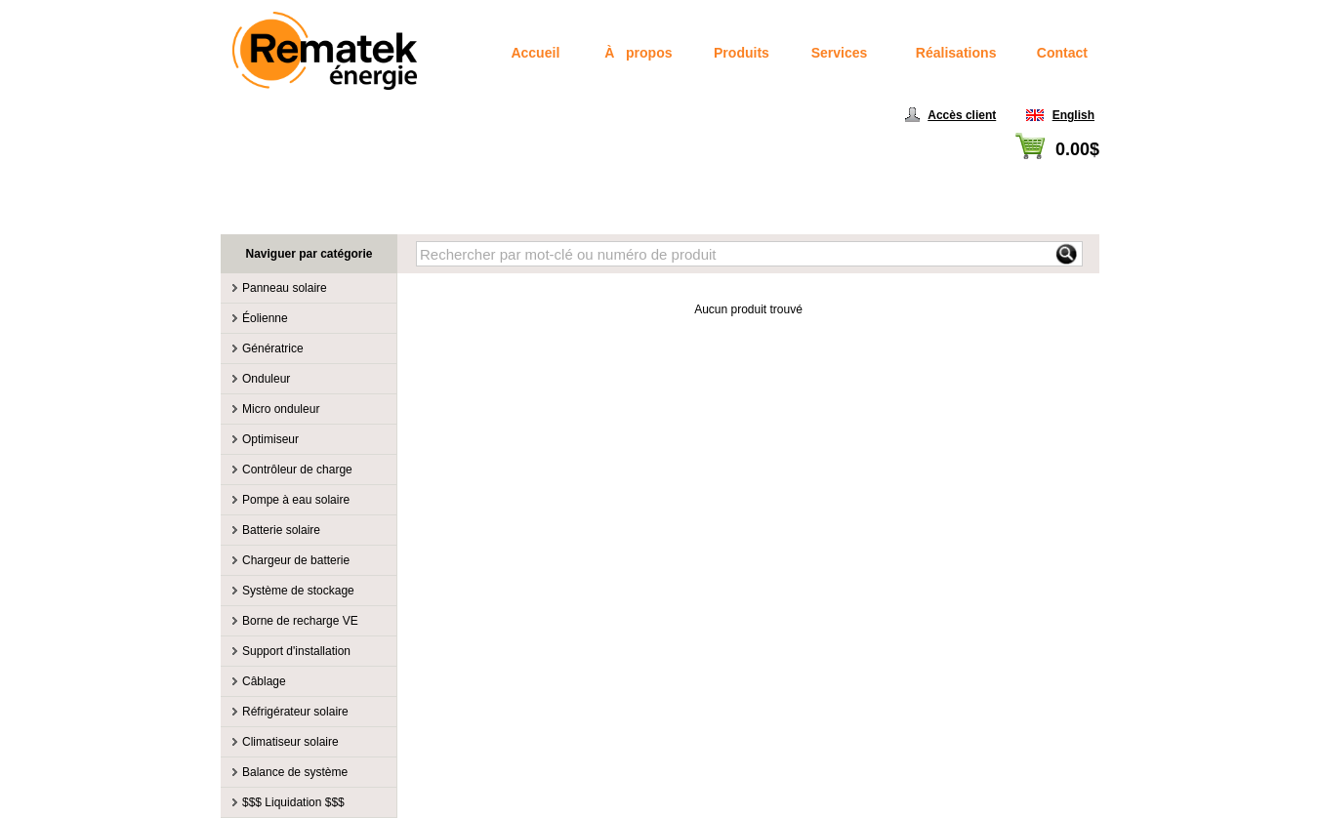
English (1073, 115)
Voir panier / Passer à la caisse (1018, 172)
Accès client (962, 115)
